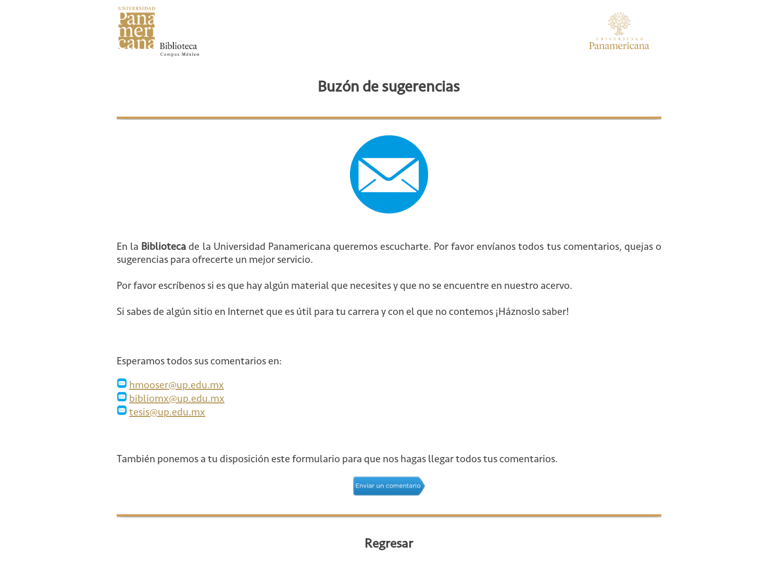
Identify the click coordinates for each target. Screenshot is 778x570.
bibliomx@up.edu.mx (176, 398)
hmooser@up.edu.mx (176, 384)
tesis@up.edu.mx (167, 412)
